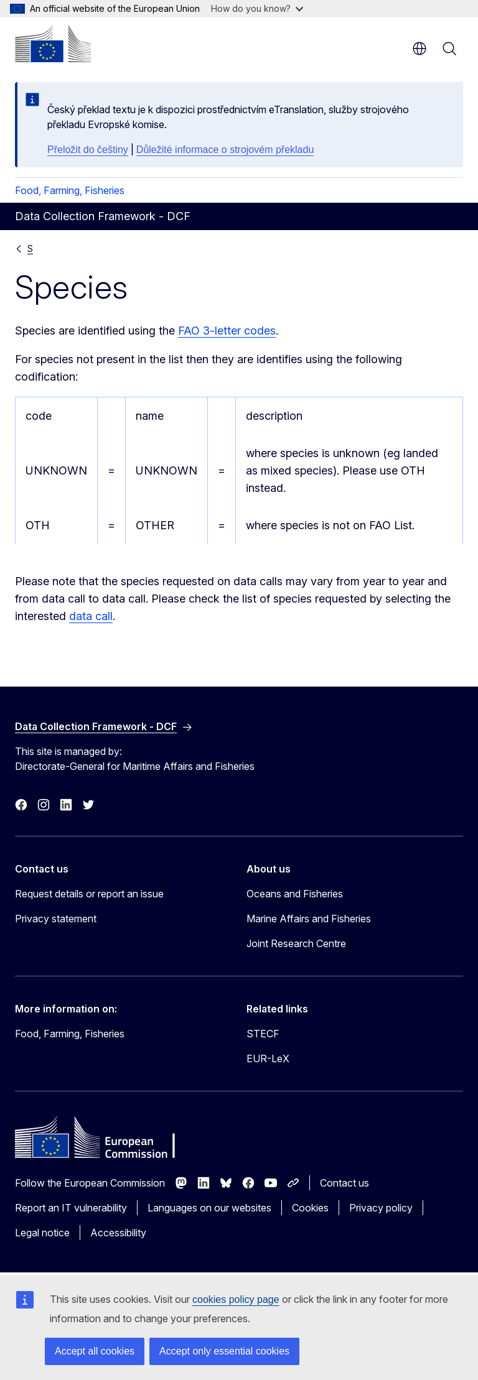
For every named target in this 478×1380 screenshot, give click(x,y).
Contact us (344, 1183)
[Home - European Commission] (53, 43)
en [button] (419, 48)
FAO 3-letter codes (227, 330)
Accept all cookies (94, 1351)
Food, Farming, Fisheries (69, 190)
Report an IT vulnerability (71, 1208)
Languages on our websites (209, 1208)
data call (91, 616)
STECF (262, 1033)
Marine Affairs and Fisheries (308, 918)
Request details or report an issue (89, 893)
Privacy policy (381, 1208)
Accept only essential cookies (224, 1351)
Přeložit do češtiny (87, 149)
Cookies (310, 1208)
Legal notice (42, 1232)
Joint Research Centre (296, 943)
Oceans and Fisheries (294, 893)
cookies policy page (235, 1299)
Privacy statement (55, 918)
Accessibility (118, 1232)
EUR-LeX (267, 1058)
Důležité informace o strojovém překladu (225, 149)
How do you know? (257, 8)
